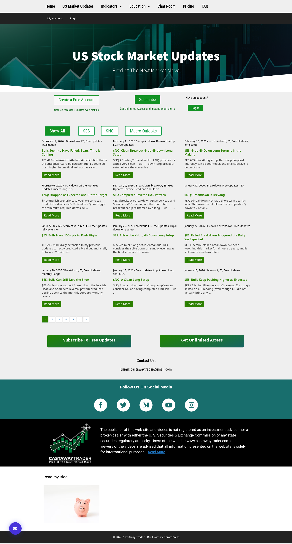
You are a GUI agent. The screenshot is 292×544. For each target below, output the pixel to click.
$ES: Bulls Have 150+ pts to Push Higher (70, 236)
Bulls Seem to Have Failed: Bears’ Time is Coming (71, 154)
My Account (55, 18)
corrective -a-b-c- (74, 227)
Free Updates (93, 142)
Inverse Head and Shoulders (142, 190)
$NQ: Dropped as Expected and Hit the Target (74, 196)
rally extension (50, 230)
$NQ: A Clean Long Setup (131, 281)
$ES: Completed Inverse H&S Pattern (139, 196)
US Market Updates (78, 6)
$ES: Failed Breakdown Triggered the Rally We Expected (215, 238)
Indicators (111, 6)
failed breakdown (222, 227)
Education (139, 6)
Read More (51, 176)
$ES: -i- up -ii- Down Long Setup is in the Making (213, 154)
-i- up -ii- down (146, 142)
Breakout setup (165, 142)
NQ (71, 190)
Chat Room (166, 6)
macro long (60, 190)
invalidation (49, 146)
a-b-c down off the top (78, 186)
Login (73, 18)
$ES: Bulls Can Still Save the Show (66, 281)
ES (82, 142)
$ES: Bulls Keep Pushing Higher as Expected (216, 281)
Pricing (188, 6)
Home (50, 6)
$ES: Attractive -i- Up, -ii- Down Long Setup (143, 236)
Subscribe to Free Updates (89, 341)
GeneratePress (169, 538)
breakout (156, 186)
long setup (191, 146)
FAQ (205, 6)
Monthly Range (51, 275)
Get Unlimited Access (202, 341)
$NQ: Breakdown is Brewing (205, 196)
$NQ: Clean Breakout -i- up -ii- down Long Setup (143, 154)
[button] (15, 528)
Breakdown (73, 142)
